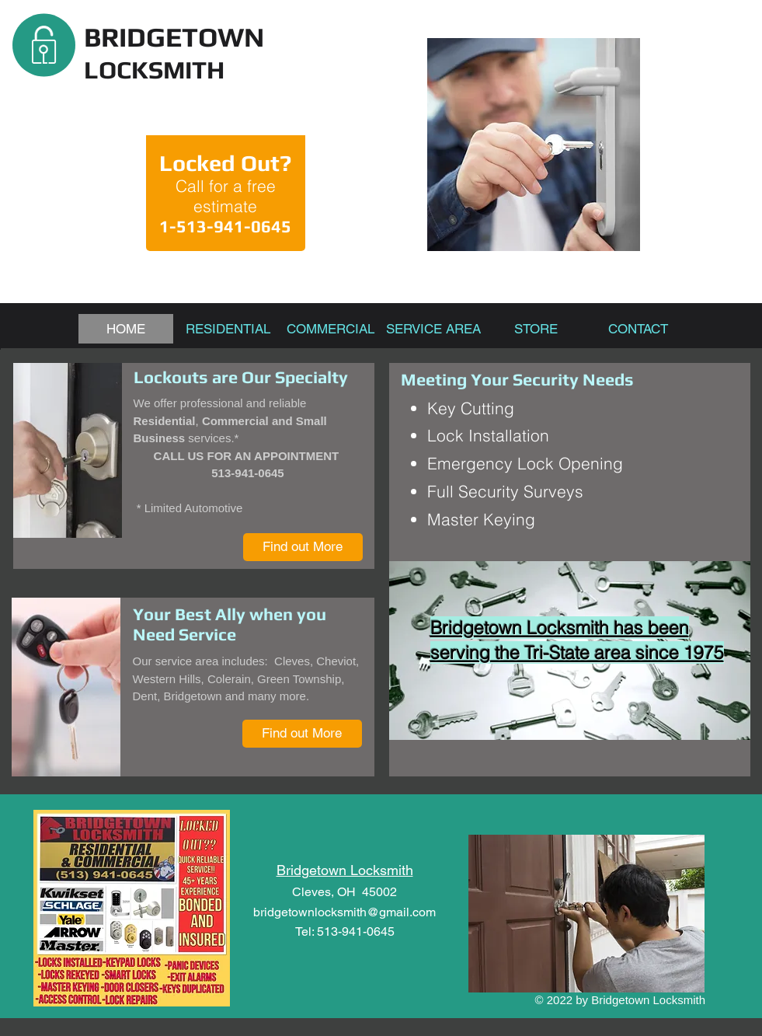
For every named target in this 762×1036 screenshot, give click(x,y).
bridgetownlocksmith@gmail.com (344, 912)
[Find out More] (303, 547)
